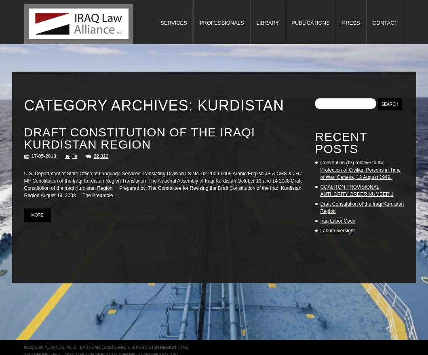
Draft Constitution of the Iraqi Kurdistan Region (139, 138)
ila (74, 156)
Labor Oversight (337, 231)
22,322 (101, 156)
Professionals (222, 23)
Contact (385, 23)
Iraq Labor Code (338, 221)
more (38, 215)
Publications (310, 23)
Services (173, 23)
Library (268, 23)
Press (351, 23)
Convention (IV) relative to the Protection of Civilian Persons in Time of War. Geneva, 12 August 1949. (360, 170)
